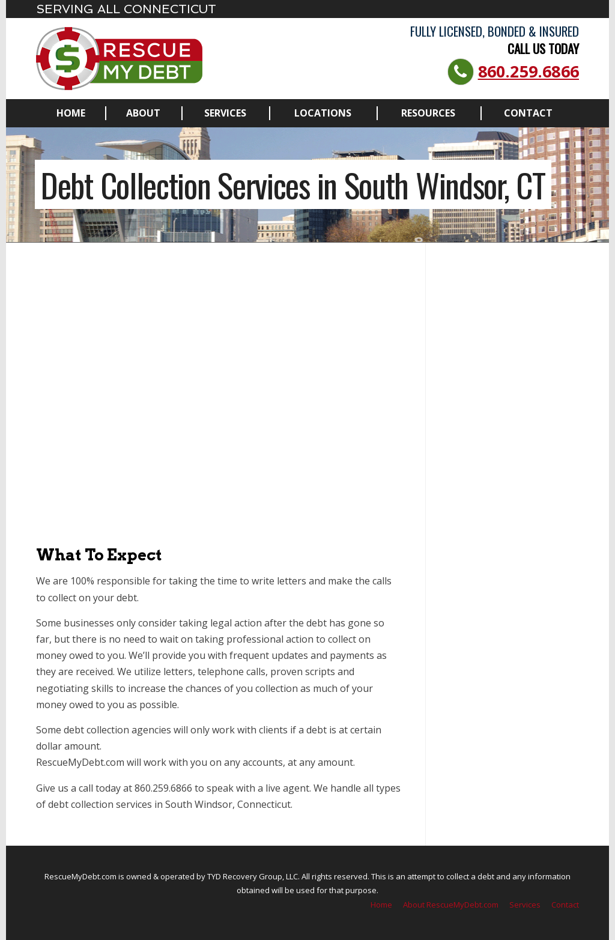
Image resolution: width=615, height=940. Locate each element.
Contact (528, 113)
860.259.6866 (528, 71)
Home (70, 113)
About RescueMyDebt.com (450, 904)
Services (225, 113)
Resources (428, 113)
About (143, 113)
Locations (322, 113)
